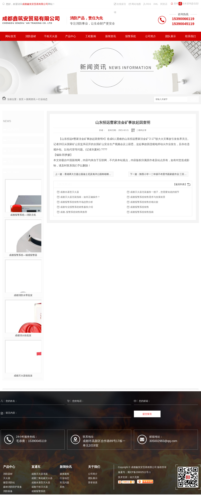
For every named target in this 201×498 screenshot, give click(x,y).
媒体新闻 (13, 129)
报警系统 (130, 36)
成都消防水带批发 (23, 295)
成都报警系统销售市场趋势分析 (76, 202)
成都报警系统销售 (139, 207)
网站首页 (10, 36)
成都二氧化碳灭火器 (41, 478)
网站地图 (134, 4)
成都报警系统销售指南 (142, 212)
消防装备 (7, 491)
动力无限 (134, 477)
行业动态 (42, 99)
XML (155, 4)
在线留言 (120, 4)
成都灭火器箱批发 (23, 375)
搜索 (193, 99)
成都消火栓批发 (23, 335)
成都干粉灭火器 (39, 486)
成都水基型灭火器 (69, 192)
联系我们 (190, 36)
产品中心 (70, 36)
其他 (10, 161)
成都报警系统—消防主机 (23, 214)
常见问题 (13, 150)
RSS (147, 4)
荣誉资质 (92, 482)
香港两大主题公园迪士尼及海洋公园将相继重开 (88, 174)
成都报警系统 (38, 491)
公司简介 (150, 36)
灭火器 (6, 478)
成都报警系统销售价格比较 (144, 202)
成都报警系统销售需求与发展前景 (147, 197)
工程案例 (90, 36)
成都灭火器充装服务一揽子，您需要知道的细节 (154, 192)
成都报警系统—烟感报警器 (23, 255)
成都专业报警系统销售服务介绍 (76, 207)
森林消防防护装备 (12, 486)
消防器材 (30, 36)
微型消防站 (9, 482)
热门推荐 (13, 172)
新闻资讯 (110, 36)
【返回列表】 (180, 184)
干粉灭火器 (50, 36)
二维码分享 (141, 130)
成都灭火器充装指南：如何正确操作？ (80, 197)
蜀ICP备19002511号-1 (139, 472)
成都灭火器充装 (39, 473)
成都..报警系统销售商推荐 (73, 212)
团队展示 (170, 36)
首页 (21, 99)
